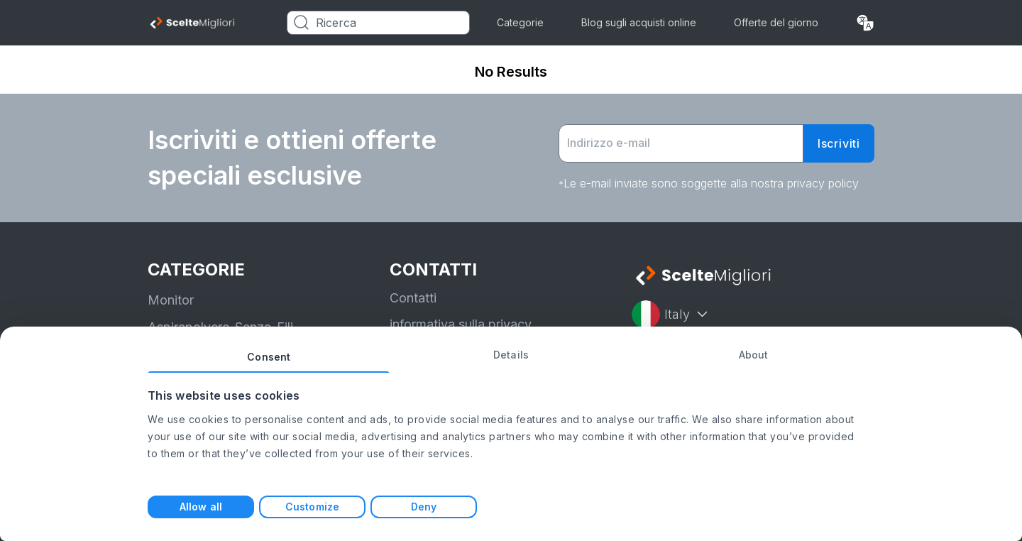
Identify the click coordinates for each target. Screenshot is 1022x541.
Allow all (201, 507)
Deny (423, 507)
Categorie (520, 22)
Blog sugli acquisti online (638, 22)
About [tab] (754, 355)
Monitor (171, 300)
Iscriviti (839, 143)
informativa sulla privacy (461, 324)
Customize (312, 507)
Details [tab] (511, 355)
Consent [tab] (268, 357)
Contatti (413, 297)
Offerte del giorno (776, 22)
